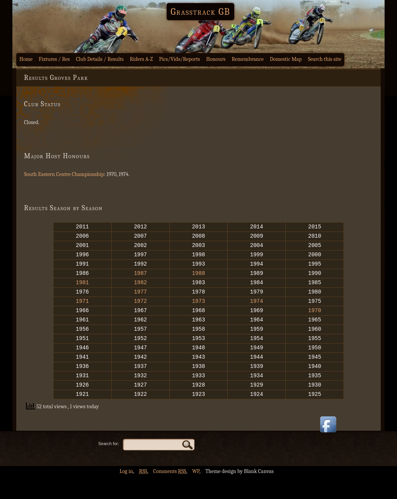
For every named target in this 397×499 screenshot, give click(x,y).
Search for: (108, 465)
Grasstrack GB (200, 11)
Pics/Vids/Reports (179, 59)
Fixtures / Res (54, 59)
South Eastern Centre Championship (64, 174)
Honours (216, 59)
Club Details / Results (100, 59)
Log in (126, 493)
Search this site (324, 59)
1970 (314, 321)
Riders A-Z (141, 59)
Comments (169, 493)
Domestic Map (286, 59)
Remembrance (247, 59)
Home (26, 59)
